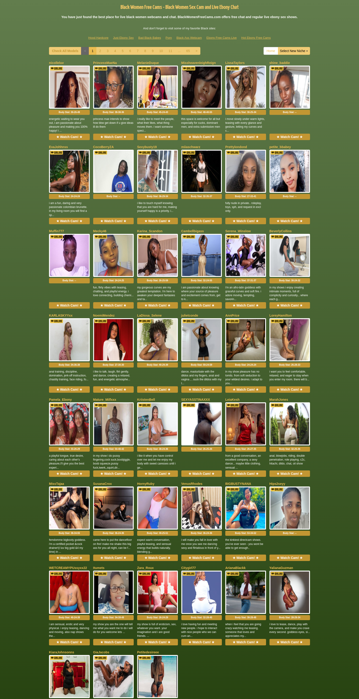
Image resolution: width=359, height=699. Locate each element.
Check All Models (65, 51)
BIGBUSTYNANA (238, 418)
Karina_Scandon (149, 205)
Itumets (99, 489)
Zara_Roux (145, 489)
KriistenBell (146, 347)
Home (271, 51)
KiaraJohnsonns (61, 560)
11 (170, 51)
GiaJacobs (101, 560)
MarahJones (278, 347)
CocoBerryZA (103, 134)
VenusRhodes (192, 418)
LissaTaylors (235, 63)
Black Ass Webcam (189, 37)
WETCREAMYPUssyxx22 (68, 489)
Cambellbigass (192, 205)
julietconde (189, 276)
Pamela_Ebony (60, 347)
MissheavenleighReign (198, 63)
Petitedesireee (148, 560)
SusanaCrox (102, 418)
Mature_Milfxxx (104, 347)
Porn (169, 37)
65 (188, 51)
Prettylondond (236, 134)
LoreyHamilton (280, 276)
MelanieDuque (148, 63)
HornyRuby (145, 418)
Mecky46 (99, 205)
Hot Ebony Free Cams (256, 37)
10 (161, 51)
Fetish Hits (171, 688)
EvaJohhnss (58, 134)
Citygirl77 (188, 489)
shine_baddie (279, 63)
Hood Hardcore (98, 37)
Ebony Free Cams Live (222, 37)
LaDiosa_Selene (149, 276)
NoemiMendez (104, 276)
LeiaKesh (232, 347)
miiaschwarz (190, 134)
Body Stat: (69, 99)
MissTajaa (56, 418)
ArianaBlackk (235, 489)
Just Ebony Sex (123, 37)
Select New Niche (294, 51)
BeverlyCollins (280, 205)
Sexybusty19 (147, 134)
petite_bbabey (280, 134)
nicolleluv (56, 63)
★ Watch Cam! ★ (69, 124)
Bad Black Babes (149, 37)
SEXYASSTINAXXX (195, 347)
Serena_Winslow (238, 205)
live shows (246, 655)
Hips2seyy (277, 418)
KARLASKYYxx (61, 276)
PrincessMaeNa (105, 63)
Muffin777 (56, 205)
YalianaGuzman (281, 489)
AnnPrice (232, 276)
